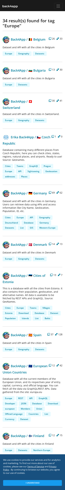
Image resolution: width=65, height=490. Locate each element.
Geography (23, 53)
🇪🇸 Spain (34, 335)
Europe (8, 53)
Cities (8, 166)
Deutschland (11, 222)
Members (25, 408)
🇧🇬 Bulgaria (37, 70)
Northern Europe (41, 450)
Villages (46, 307)
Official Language (14, 413)
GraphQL (43, 398)
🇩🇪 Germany (37, 193)
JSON (23, 403)
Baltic (47, 318)
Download (24, 313)
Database (28, 222)
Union (39, 408)
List (22, 227)
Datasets (39, 53)
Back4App (14, 39)
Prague (47, 166)
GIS (31, 227)
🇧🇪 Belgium (36, 39)
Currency (9, 419)
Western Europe (47, 227)
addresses (10, 176)
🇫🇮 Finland (36, 436)
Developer (10, 403)
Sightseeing (33, 171)
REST (20, 398)
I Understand (33, 482)
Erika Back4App (18, 137)
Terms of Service (35, 466)
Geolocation (51, 171)
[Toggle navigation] (58, 6)
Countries (33, 413)
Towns (20, 166)
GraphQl (33, 166)
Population (10, 318)
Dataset (54, 313)
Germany (44, 222)
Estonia (8, 313)
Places (24, 176)
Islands (25, 318)
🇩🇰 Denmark (37, 244)
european (10, 408)
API (19, 171)
